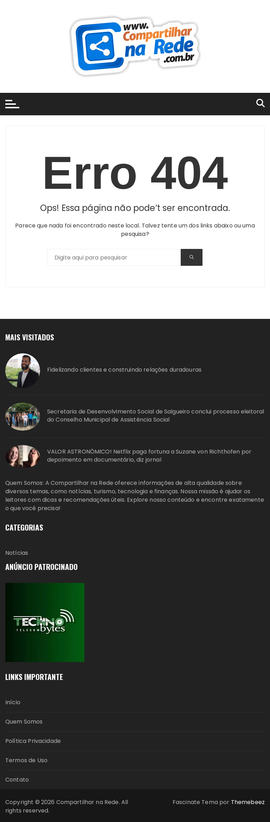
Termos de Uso (26, 760)
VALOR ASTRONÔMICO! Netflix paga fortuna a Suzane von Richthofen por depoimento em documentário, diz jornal (149, 455)
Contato (17, 780)
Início (12, 702)
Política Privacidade (33, 741)
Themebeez (248, 802)
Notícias (16, 553)
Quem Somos (24, 722)
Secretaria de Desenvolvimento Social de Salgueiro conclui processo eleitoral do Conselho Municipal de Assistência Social (155, 415)
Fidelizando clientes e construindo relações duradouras (124, 370)
